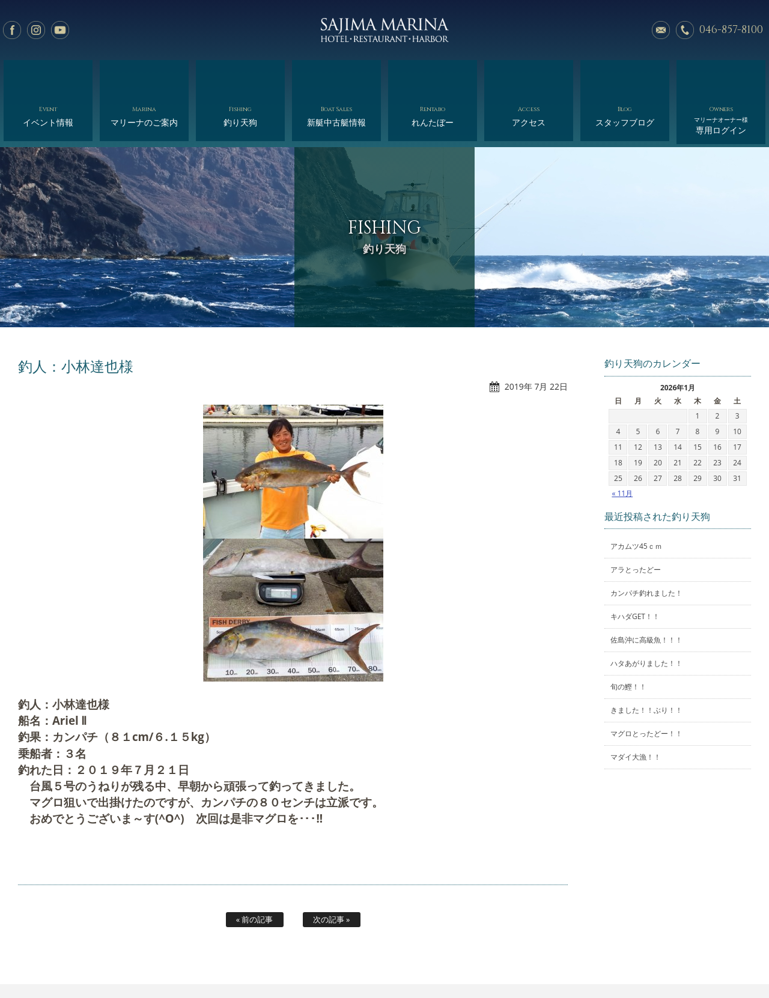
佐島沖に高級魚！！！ (646, 595)
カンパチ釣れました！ (646, 548)
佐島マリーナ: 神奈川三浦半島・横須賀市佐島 (384, 30)
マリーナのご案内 (144, 76)
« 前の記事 (254, 873)
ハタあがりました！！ (646, 618)
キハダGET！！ (635, 571)
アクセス (528, 76)
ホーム (83, 960)
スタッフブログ (624, 76)
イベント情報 (48, 76)
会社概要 (424, 960)
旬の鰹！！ (628, 642)
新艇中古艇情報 (336, 76)
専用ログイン (720, 79)
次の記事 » (331, 873)
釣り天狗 (240, 76)
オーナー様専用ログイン (665, 960)
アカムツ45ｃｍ (636, 501)
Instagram (36, 30)
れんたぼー (432, 76)
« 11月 (622, 448)
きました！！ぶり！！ (646, 665)
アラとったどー (635, 524)
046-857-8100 (731, 29)
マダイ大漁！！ (635, 712)
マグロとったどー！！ (646, 688)
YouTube (60, 30)
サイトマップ (589, 960)
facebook (12, 30)
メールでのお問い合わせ (661, 30)
